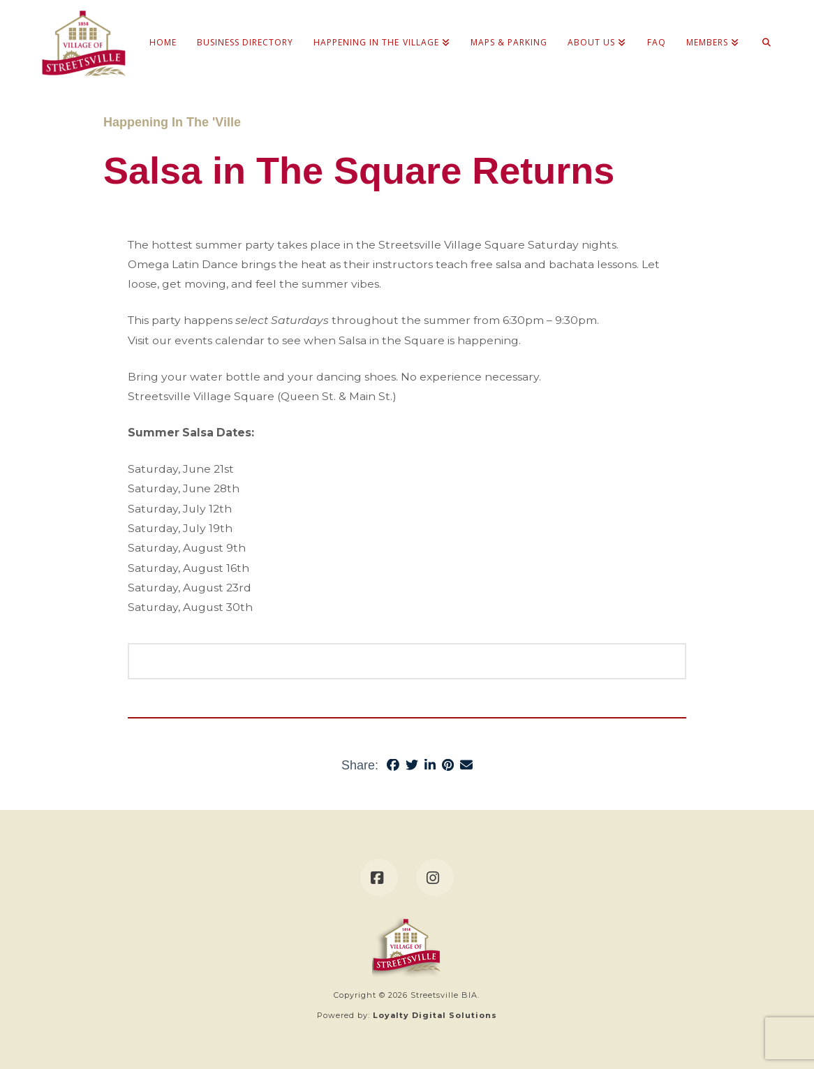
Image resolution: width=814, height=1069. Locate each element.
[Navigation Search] (761, 28)
